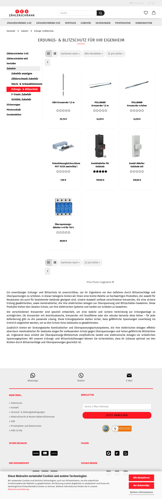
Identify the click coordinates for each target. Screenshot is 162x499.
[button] (154, 13)
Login (151, 3)
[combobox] (70, 53)
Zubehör (86, 23)
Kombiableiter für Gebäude (100, 164)
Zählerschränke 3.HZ (19, 23)
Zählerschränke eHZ (48, 23)
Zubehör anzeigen (21, 73)
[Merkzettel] (146, 13)
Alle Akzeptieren (141, 477)
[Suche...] (101, 13)
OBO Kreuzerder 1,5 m (63, 102)
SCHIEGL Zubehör (21, 99)
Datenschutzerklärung (18, 489)
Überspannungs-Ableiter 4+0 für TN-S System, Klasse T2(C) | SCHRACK (63, 225)
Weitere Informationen (141, 492)
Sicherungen (103, 23)
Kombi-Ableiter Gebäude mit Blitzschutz (137, 164)
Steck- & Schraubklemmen (25, 83)
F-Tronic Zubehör (21, 94)
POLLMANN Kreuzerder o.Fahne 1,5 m (137, 104)
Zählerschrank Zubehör (24, 78)
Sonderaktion (143, 23)
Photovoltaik (123, 23)
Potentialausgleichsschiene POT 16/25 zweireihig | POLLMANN (66, 164)
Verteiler (70, 23)
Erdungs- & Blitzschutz (24, 89)
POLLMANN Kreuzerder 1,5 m (100, 104)
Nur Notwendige (141, 485)
